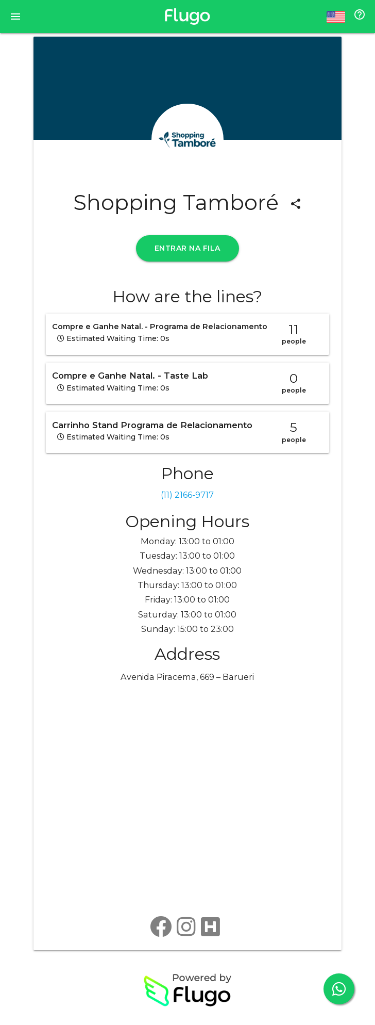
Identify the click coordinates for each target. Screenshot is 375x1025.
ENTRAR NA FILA (187, 248)
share (295, 204)
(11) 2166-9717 (187, 495)
